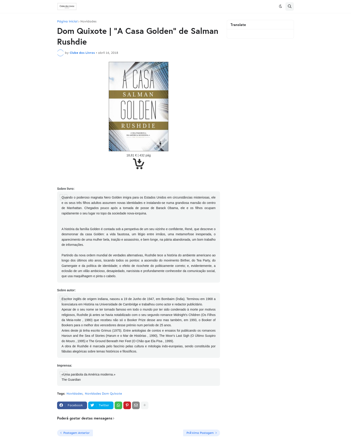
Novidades (88, 21)
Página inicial (67, 21)
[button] (280, 6)
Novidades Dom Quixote (103, 393)
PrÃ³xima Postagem (200, 432)
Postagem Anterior (76, 432)
